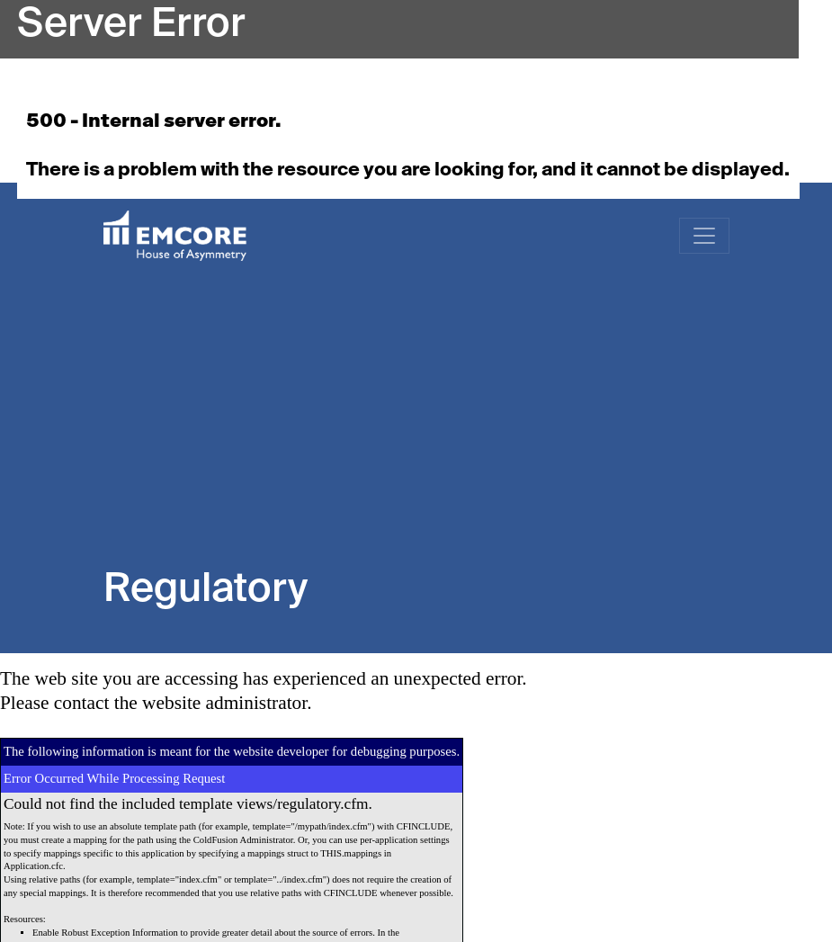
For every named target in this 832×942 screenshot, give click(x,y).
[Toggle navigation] (704, 236)
